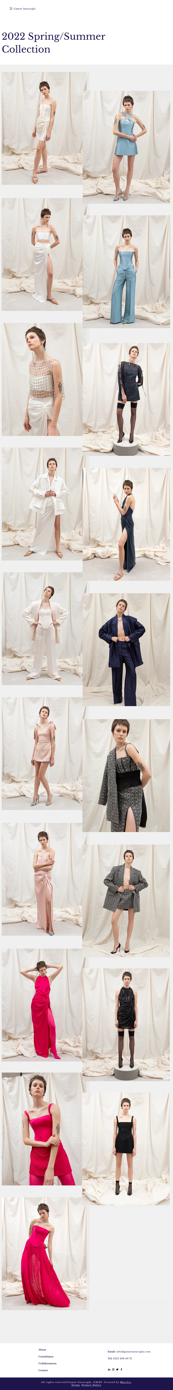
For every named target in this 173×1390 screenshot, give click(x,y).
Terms (75, 1385)
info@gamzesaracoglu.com (133, 1351)
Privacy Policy (91, 1385)
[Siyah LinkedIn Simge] (109, 1369)
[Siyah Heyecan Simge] (117, 1369)
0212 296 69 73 (122, 1358)
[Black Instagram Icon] (113, 1369)
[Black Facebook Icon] (121, 1369)
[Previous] (6, 254)
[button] (11, 9)
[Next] (84, 254)
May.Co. (126, 1382)
